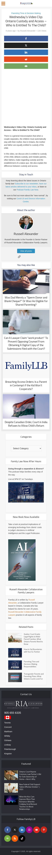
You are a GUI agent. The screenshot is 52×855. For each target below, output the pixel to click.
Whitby (7, 736)
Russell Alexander (28, 31)
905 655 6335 (12, 712)
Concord (7, 727)
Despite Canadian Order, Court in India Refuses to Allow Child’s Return (26, 424)
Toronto (7, 723)
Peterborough (10, 749)
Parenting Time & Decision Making (26, 13)
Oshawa (7, 740)
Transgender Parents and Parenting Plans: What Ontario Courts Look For (34, 676)
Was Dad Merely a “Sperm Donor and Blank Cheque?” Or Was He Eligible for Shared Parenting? (26, 301)
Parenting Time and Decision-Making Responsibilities (31, 664)
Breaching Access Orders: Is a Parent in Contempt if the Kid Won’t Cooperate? (26, 385)
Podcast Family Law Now (27, 190)
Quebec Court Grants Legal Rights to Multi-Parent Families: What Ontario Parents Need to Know (33, 639)
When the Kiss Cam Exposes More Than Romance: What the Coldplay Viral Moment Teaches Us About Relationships (28, 802)
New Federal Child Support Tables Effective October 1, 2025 (29, 787)
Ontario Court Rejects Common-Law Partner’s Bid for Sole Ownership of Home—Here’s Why (30, 775)
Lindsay (7, 745)
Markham (8, 731)
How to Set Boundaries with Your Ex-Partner (33, 650)
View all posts (26, 251)
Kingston (8, 753)
